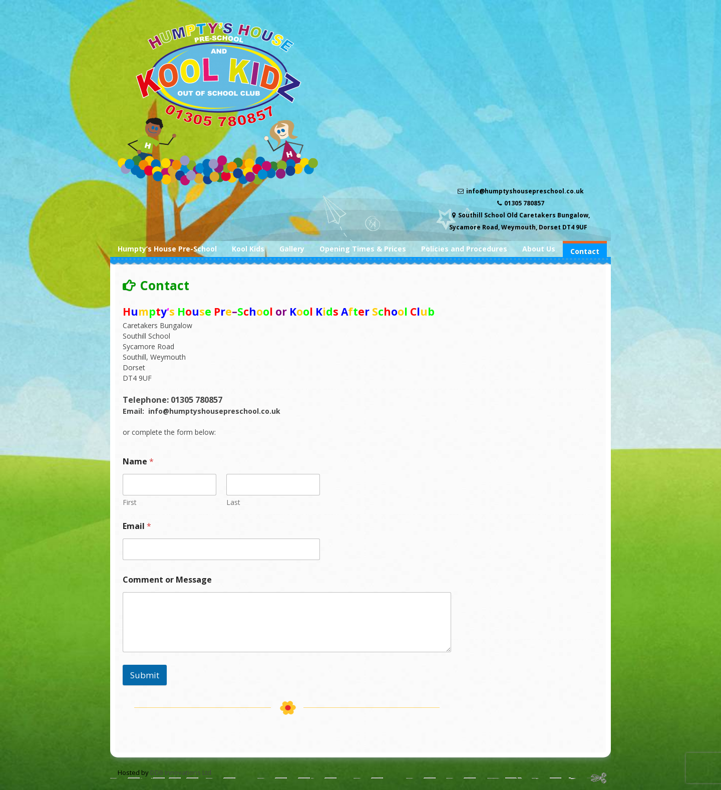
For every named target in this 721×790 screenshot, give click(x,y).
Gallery (291, 248)
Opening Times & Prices (362, 248)
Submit (144, 675)
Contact (584, 251)
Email (137, 526)
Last (233, 502)
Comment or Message (167, 580)
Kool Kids (248, 248)
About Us (538, 248)
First (130, 502)
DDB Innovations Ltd (180, 772)
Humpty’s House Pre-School (167, 248)
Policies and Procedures (464, 248)
